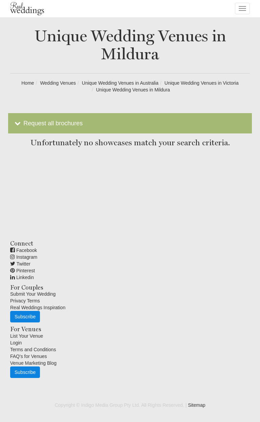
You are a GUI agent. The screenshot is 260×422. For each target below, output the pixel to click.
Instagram (23, 257)
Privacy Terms (25, 300)
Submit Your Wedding (33, 294)
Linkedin (22, 277)
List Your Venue (26, 336)
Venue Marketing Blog (33, 363)
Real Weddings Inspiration (37, 307)
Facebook (23, 250)
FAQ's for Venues (28, 356)
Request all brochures (48, 123)
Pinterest (22, 270)
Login (16, 342)
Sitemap (196, 405)
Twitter (20, 264)
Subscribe (25, 316)
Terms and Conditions (33, 349)
